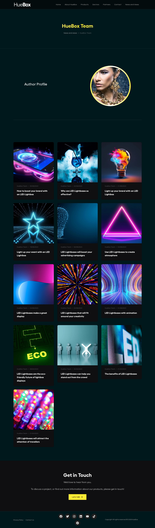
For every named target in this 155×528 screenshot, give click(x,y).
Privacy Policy (18, 520)
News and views (70, 33)
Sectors (95, 4)
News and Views (132, 4)
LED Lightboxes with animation (121, 313)
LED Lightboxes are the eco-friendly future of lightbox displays (31, 377)
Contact (117, 4)
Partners (106, 4)
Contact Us (30, 520)
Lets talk (77, 497)
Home (58, 4)
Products (85, 4)
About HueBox (71, 4)
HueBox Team (22, 186)
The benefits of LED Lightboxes (121, 374)
